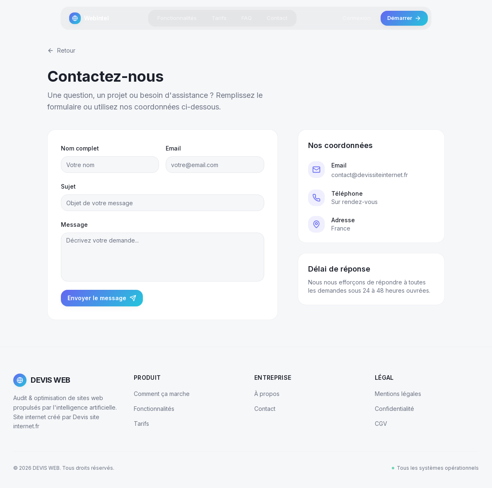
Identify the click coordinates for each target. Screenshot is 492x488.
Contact (277, 16)
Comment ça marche (162, 393)
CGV (381, 423)
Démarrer (404, 16)
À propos (267, 393)
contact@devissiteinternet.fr (369, 174)
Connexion (356, 16)
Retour (61, 50)
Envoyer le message (102, 297)
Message (74, 224)
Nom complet (80, 148)
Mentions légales (398, 393)
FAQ (246, 16)
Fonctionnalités (177, 16)
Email (173, 148)
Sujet (68, 186)
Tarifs (219, 16)
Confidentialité (394, 408)
